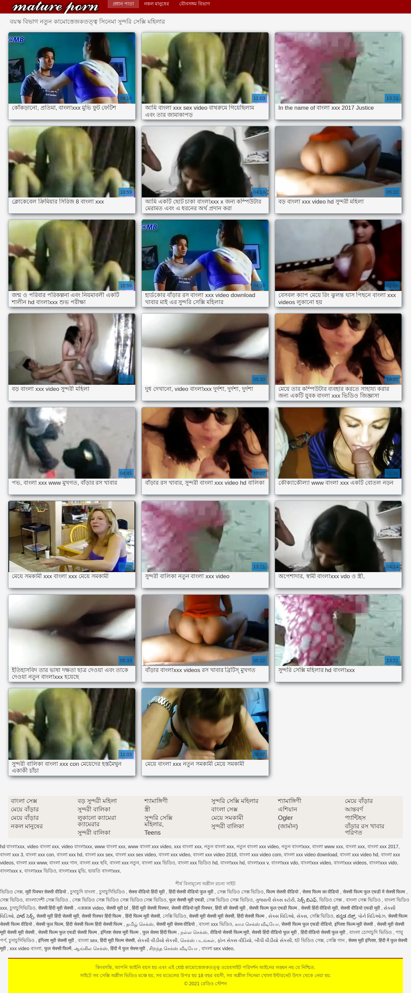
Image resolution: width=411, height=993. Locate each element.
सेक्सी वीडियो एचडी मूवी (360, 908)
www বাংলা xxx (109, 846)
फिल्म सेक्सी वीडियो (283, 891)
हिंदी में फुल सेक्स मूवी (128, 948)
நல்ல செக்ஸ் (194, 932)
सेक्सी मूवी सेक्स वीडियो (176, 924)
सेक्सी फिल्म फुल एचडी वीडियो (306, 924)
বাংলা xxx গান (63, 862)
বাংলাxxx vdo (284, 862)
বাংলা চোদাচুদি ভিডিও (371, 932)
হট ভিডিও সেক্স (309, 940)
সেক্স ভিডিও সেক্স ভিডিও (240, 891)
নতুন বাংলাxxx (295, 846)
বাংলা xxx (355, 846)
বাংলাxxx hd (232, 862)
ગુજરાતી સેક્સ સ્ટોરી (275, 900)
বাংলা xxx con (40, 854)
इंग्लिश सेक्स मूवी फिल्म (120, 932)
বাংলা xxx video (174, 854)
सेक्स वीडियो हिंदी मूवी (147, 891)
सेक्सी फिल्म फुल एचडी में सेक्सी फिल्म (374, 891)
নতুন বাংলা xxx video (258, 846)
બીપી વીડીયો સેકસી (273, 940)
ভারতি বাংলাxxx (104, 871)
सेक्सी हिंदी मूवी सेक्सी (56, 908)
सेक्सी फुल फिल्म (49, 924)
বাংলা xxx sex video (135, 854)
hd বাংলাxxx (12, 846)
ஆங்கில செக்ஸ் (91, 948)
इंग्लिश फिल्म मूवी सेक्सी (354, 924)
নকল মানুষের (156, 3)
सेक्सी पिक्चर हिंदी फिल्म (102, 916)
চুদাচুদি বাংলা (83, 891)
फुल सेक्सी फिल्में (58, 948)
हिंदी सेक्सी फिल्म (251, 916)
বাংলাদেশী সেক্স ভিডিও (47, 900)
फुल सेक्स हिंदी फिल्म (160, 932)
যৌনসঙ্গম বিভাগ (194, 3)
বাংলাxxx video (316, 862)
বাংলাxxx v (258, 862)
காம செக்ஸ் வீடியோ (257, 924)
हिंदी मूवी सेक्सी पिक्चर (150, 908)
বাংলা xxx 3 (11, 854)
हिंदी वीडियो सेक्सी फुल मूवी (324, 932)
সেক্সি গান (336, 940)
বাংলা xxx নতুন (124, 862)
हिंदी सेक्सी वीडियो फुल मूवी (192, 891)
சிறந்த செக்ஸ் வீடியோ (174, 948)
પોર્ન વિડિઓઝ (371, 916)
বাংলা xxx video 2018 (215, 854)
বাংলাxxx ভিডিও (40, 871)
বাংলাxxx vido (383, 862)
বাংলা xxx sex (99, 854)
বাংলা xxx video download (310, 854)
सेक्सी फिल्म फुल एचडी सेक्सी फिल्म (68, 932)
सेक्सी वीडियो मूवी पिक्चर (192, 908)
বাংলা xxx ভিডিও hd (198, 862)
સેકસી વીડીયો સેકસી (157, 940)
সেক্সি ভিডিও (175, 916)
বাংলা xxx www (31, 862)
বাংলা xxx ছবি (93, 862)
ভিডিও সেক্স (11, 891)
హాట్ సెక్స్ (25, 916)
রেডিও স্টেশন (55, 8)
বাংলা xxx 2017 (383, 846)
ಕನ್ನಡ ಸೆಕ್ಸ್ (345, 916)
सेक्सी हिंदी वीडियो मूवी (319, 908)
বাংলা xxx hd (69, 854)
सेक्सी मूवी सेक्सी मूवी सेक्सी (211, 916)
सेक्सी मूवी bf (117, 908)
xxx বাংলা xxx (188, 846)
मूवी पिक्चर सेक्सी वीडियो (46, 891)
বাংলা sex (88, 940)
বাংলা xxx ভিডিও (158, 862)
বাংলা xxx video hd (359, 854)
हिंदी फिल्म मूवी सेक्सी (142, 916)
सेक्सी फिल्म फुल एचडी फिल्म (273, 908)
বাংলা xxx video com (260, 854)
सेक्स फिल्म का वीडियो (321, 891)
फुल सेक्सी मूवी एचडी (186, 900)
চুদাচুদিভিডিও (112, 891)
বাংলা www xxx (327, 846)
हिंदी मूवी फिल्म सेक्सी (117, 940)
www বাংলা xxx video (149, 846)
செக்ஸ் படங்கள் (197, 940)
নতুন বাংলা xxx (219, 846)
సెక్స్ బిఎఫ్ (307, 900)
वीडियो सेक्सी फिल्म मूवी (229, 932)
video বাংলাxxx (76, 846)
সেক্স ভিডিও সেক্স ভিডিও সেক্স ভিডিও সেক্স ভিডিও (119, 900)
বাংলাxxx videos (350, 862)
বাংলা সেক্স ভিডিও (364, 900)
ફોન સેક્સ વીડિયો (234, 940)
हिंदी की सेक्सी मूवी (231, 908)
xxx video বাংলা (26, 948)
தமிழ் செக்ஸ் (140, 924)
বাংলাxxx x (11, 871)
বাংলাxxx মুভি (72, 871)
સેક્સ (302, 916)
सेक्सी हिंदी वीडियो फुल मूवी (275, 932)
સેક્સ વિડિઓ (281, 916)
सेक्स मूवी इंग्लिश (362, 940)
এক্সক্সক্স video (90, 908)
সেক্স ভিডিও (11, 900)
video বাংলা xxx (43, 846)
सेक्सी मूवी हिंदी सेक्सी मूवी (57, 916)
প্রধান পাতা (123, 3)
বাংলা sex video (217, 948)
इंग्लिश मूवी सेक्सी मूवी (56, 940)
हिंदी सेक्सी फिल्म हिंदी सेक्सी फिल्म (95, 924)
